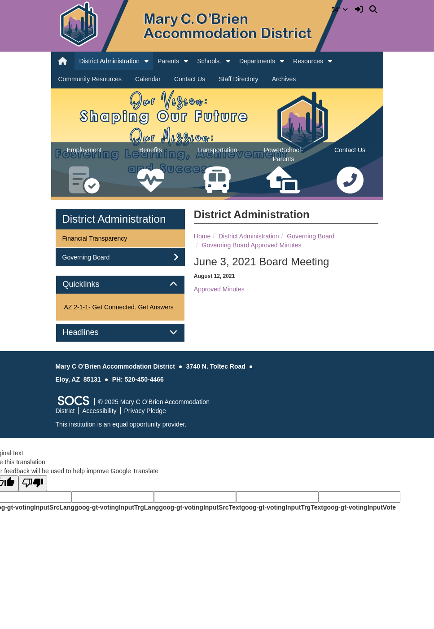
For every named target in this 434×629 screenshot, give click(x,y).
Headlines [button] (91, 332)
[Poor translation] (32, 483)
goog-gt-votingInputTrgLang (117, 507)
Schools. (209, 61)
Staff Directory (238, 79)
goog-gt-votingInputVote (359, 507)
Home (202, 236)
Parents (168, 61)
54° (339, 9)
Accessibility (99, 410)
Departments (257, 61)
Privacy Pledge (145, 410)
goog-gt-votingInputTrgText (282, 507)
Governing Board (310, 236)
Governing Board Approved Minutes (252, 245)
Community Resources (90, 79)
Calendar (148, 79)
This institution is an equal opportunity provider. (121, 424)
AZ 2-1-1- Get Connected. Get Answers (119, 307)
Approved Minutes (219, 289)
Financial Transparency (94, 237)
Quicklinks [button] (91, 284)
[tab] (120, 285)
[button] (146, 61)
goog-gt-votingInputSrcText (200, 507)
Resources (308, 61)
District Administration (109, 61)
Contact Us (189, 79)
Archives (284, 79)
